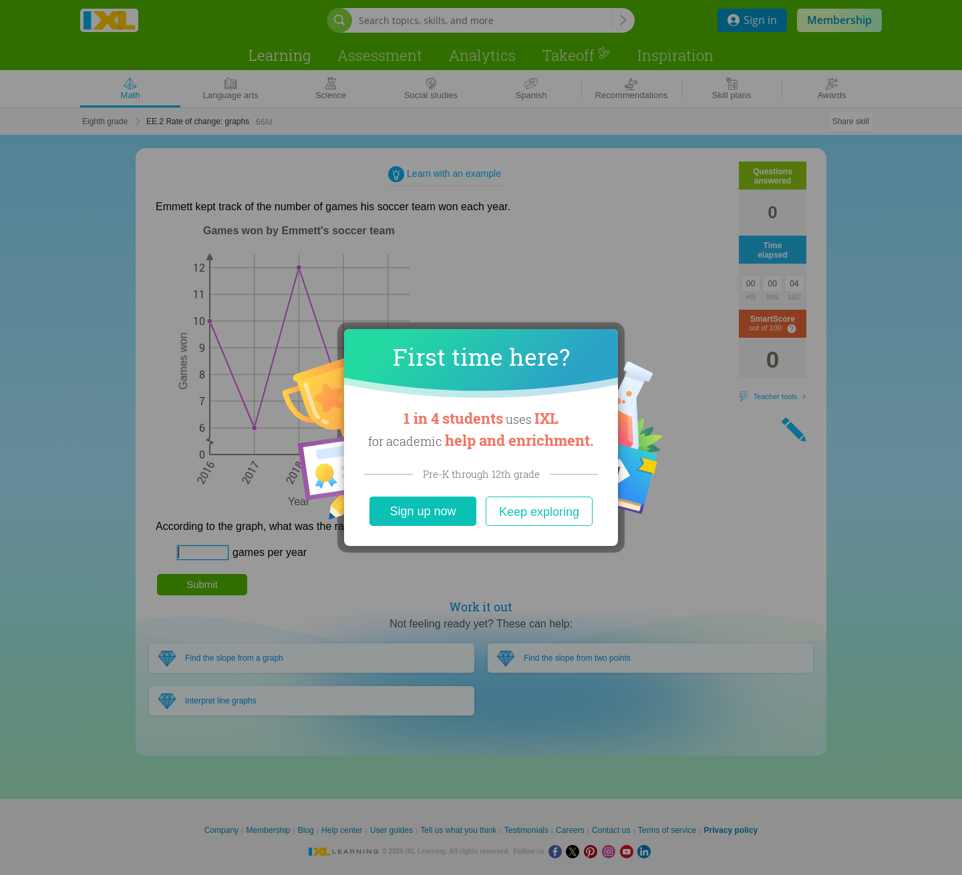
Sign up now (422, 511)
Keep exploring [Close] (539, 512)
